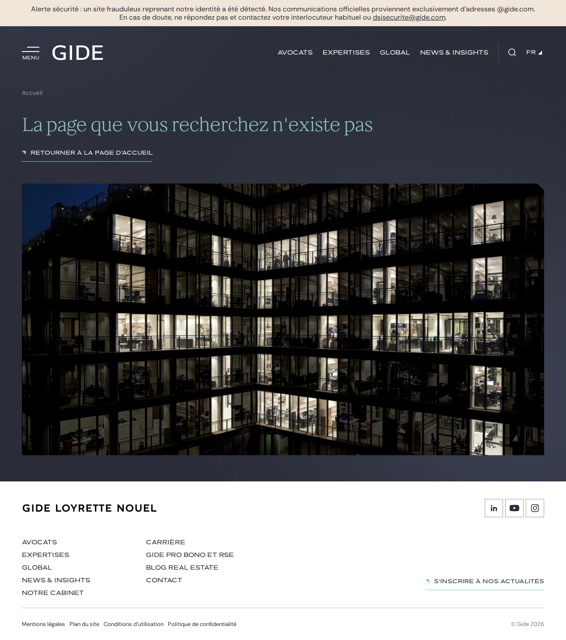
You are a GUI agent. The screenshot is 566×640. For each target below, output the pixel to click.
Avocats (295, 52)
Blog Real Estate (182, 567)
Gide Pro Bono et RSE (190, 555)
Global (395, 52)
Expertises (346, 52)
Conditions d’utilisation (133, 624)
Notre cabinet (53, 593)
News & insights (454, 52)
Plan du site (84, 624)
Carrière (165, 542)
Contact (164, 580)
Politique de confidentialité (202, 624)
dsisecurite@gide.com (409, 17)
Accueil (32, 93)
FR (534, 52)
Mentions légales (43, 624)
